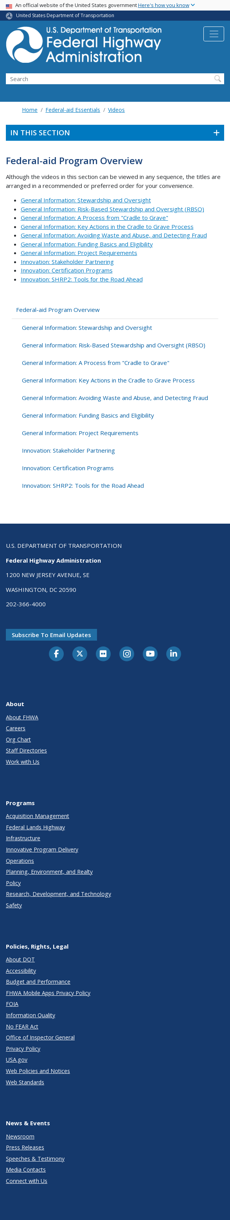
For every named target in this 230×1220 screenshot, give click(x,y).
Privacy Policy (23, 1048)
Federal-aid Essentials (72, 109)
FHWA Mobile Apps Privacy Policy (48, 993)
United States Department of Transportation (65, 15)
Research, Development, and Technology (58, 894)
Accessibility (21, 970)
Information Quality (30, 1015)
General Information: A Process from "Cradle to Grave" (94, 217)
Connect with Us (26, 1181)
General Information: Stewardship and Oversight (86, 200)
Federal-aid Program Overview (58, 309)
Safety (14, 905)
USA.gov (16, 1059)
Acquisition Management (37, 816)
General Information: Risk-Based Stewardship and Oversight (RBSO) (112, 209)
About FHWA (22, 717)
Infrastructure (23, 838)
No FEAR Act (22, 1026)
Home (30, 109)
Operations (20, 860)
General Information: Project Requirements (79, 253)
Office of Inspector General (40, 1037)
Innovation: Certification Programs (67, 270)
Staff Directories (26, 750)
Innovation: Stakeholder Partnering (67, 262)
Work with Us (23, 761)
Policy (13, 883)
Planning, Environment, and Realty (49, 871)
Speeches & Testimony (35, 1158)
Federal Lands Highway (35, 827)
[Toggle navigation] (213, 34)
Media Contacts (26, 1169)
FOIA (12, 1004)
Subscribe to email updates (51, 635)
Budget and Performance (38, 981)
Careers (15, 728)
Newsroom (20, 1136)
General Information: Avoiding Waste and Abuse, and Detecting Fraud (114, 235)
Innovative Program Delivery (42, 849)
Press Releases (25, 1147)
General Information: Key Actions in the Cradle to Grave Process (107, 226)
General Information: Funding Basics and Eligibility (87, 244)
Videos (116, 109)
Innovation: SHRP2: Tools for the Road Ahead (82, 279)
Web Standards (25, 1082)
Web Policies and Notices (38, 1071)
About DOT (20, 959)
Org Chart (18, 739)
